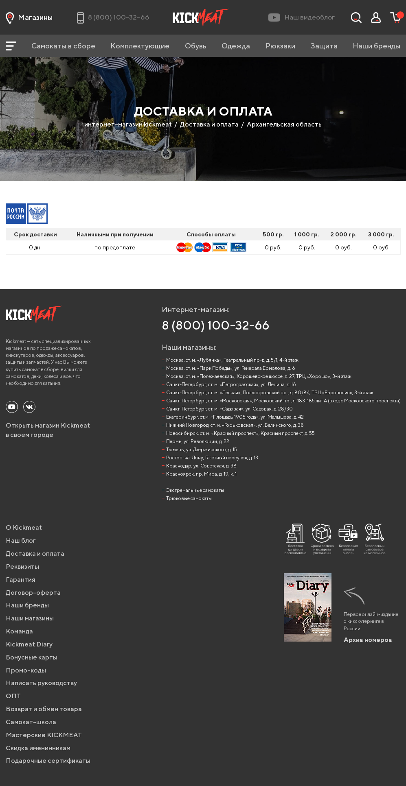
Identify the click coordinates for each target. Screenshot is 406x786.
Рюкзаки (280, 45)
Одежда (236, 45)
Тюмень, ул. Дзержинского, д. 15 (201, 449)
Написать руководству (41, 683)
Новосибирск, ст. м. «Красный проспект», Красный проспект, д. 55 (240, 433)
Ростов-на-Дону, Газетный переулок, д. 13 (212, 457)
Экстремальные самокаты (195, 490)
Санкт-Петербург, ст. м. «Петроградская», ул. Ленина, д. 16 (231, 384)
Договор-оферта (33, 592)
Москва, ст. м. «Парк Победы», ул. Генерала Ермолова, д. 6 (230, 368)
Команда (19, 631)
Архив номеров (368, 640)
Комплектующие (139, 45)
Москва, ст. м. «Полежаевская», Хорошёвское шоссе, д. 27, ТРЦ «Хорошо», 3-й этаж (258, 376)
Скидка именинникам (38, 748)
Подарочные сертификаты (48, 760)
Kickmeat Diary (29, 644)
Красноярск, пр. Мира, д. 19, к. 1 (201, 474)
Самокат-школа (31, 722)
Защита (324, 45)
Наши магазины (30, 618)
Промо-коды (26, 670)
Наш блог (21, 540)
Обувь (195, 45)
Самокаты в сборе (63, 45)
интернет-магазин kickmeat (128, 124)
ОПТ (13, 696)
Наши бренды (376, 45)
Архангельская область (284, 124)
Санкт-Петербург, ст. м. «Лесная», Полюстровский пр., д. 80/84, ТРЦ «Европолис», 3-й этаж (269, 392)
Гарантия (20, 579)
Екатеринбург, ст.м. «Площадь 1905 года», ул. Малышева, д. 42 (235, 417)
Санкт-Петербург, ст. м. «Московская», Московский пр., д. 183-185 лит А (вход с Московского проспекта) (283, 400)
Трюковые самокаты (189, 498)
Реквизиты (22, 566)
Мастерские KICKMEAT (44, 735)
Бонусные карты (31, 657)
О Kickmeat (24, 527)
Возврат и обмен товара (44, 709)
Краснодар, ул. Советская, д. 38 (201, 466)
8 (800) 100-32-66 (216, 325)
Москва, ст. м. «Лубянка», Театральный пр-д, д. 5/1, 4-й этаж (232, 360)
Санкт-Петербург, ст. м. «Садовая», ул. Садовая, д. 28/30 (229, 409)
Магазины (29, 17)
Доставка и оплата (209, 124)
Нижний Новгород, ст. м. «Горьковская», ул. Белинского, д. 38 (235, 425)
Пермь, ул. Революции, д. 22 (197, 441)
